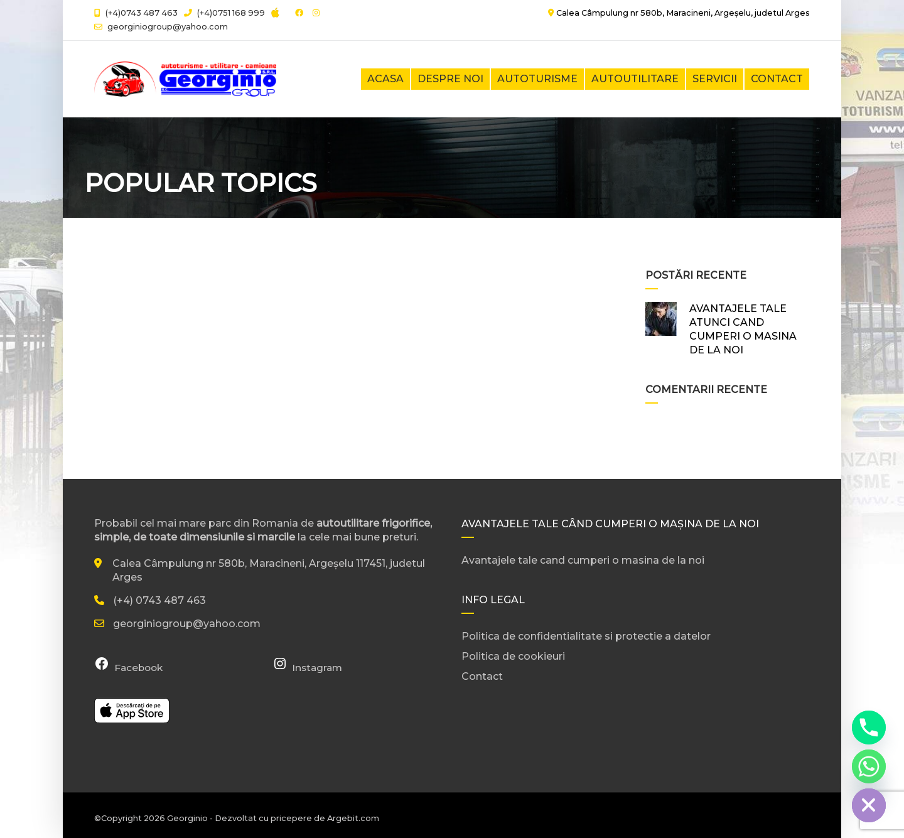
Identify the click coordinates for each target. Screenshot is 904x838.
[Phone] (869, 727)
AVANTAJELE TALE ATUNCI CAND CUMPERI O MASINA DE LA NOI (743, 329)
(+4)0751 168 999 (224, 13)
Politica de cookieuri (513, 656)
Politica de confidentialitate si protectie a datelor (586, 636)
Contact (777, 79)
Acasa (385, 79)
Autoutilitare (635, 79)
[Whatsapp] (869, 766)
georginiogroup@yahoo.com (167, 26)
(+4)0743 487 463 (136, 13)
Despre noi (450, 79)
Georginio (187, 818)
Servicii (714, 79)
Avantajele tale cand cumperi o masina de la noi (582, 560)
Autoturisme (537, 79)
